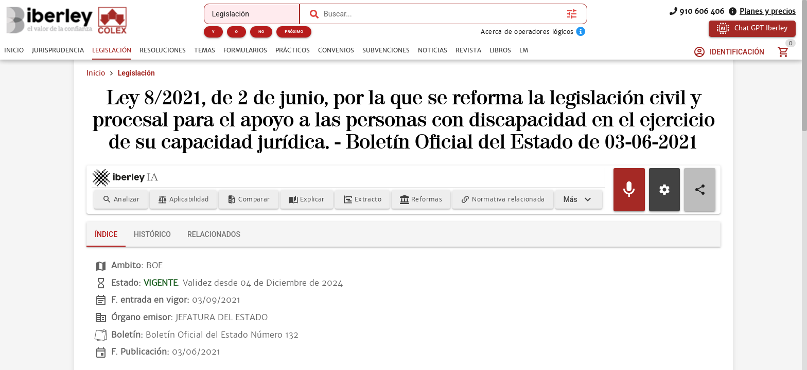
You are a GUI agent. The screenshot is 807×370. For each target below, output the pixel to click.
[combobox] (443, 14)
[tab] (14, 50)
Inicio (95, 73)
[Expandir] (578, 199)
